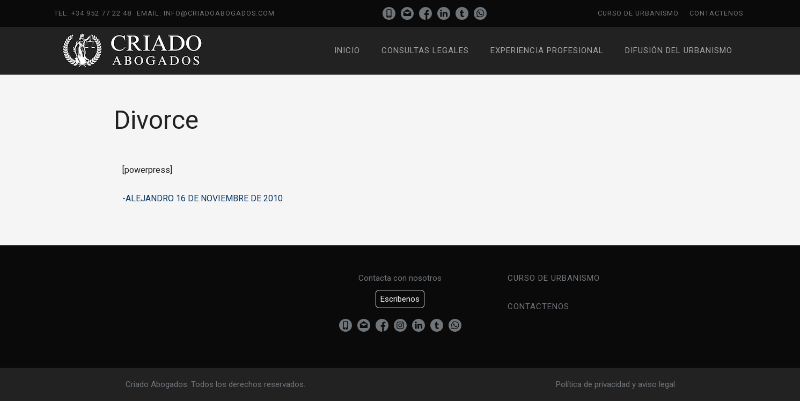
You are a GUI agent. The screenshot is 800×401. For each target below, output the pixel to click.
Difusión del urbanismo (678, 50)
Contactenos (716, 13)
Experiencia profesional (547, 50)
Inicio (347, 50)
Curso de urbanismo (638, 13)
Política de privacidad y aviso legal (615, 384)
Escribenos (400, 299)
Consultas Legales (425, 50)
